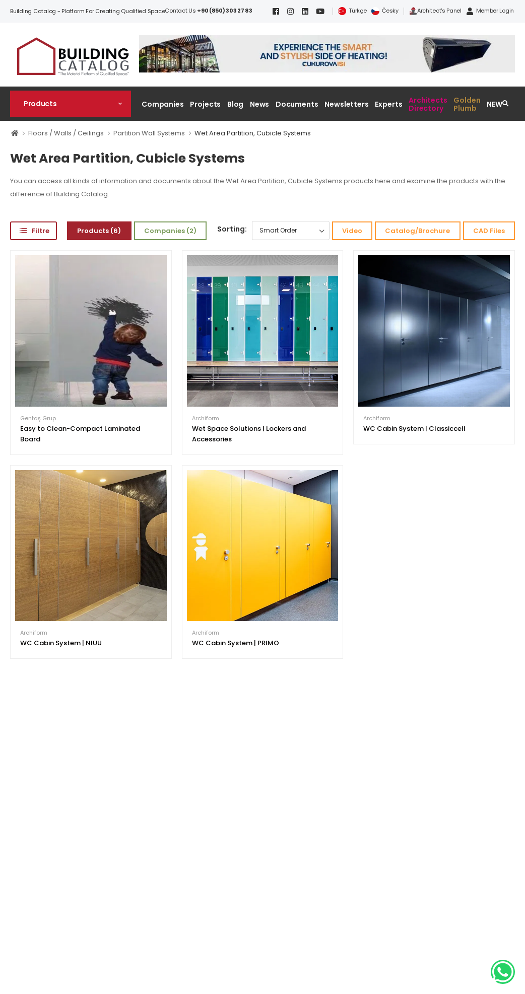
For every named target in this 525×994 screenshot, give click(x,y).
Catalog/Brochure (417, 231)
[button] (70, 104)
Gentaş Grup (38, 418)
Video (352, 231)
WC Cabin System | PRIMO (235, 643)
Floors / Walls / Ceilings (66, 133)
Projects (205, 104)
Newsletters (346, 104)
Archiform (205, 418)
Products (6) (99, 231)
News (260, 104)
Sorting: (232, 229)
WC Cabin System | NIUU (61, 643)
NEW (494, 104)
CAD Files (489, 231)
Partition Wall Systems (149, 133)
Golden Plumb (466, 104)
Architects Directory (428, 104)
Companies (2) (170, 231)
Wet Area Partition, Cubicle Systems (252, 133)
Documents (297, 104)
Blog (235, 104)
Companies (163, 104)
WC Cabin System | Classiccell (414, 428)
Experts (388, 104)
